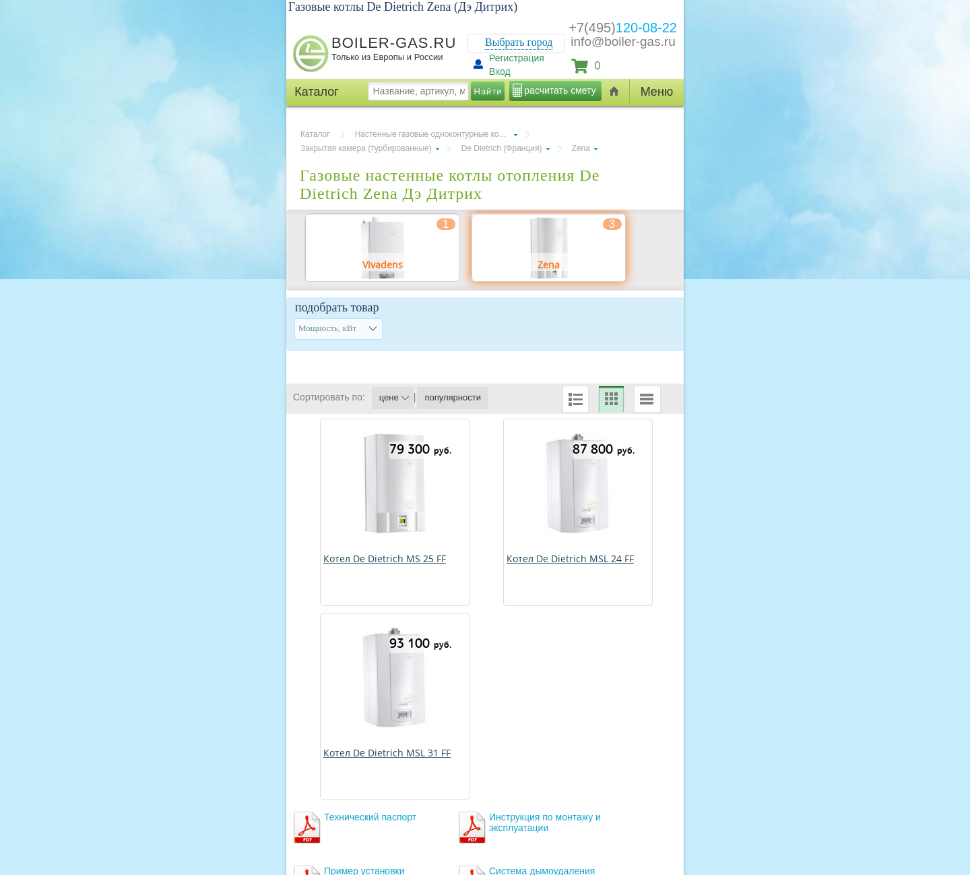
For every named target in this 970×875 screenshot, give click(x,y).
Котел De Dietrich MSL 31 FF (387, 752)
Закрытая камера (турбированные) (366, 148)
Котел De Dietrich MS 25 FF (384, 558)
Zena (581, 148)
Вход (500, 71)
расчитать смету (559, 90)
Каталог (315, 134)
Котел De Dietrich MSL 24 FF (570, 558)
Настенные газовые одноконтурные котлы (434, 134)
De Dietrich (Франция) (501, 148)
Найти (488, 91)
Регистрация (516, 58)
